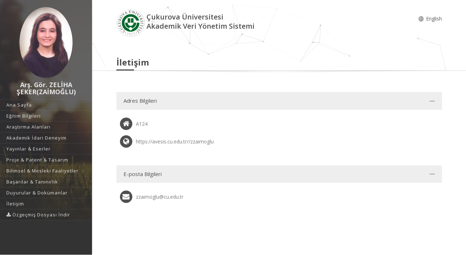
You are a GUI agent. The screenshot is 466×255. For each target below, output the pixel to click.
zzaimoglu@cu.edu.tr (159, 196)
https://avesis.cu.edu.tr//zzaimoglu (175, 141)
